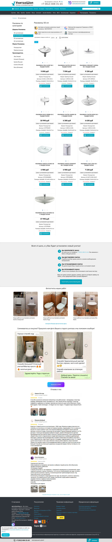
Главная (14, 18)
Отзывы (56, 8)
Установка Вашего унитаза (41, 516)
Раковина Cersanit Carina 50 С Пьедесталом (89, 66)
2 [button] (44, 62)
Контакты (63, 8)
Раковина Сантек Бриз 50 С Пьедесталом (89, 115)
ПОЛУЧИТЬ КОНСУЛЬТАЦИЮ (71, 282)
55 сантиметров (18, 38)
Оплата (36, 8)
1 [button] (42, 62)
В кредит (41, 8)
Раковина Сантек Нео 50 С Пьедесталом (67, 66)
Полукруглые (17, 47)
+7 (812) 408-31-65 (83, 252)
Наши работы (49, 8)
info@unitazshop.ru (20, 518)
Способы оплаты (60, 508)
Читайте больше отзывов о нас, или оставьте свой (56, 494)
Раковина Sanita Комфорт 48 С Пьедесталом (67, 164)
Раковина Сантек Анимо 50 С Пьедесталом (67, 115)
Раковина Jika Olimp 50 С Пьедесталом (44, 66)
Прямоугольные (18, 50)
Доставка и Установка (26, 8)
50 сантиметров (18, 35)
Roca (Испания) (18, 67)
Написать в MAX (56, 384)
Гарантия (58, 510)
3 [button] (47, 62)
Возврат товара (60, 506)
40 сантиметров (18, 33)
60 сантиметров (18, 41)
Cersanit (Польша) (19, 59)
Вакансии (36, 508)
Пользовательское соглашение (87, 510)
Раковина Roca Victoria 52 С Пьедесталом (44, 213)
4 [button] (48, 111)
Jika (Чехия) (17, 56)
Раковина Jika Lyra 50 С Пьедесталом (89, 164)
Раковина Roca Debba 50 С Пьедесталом (45, 115)
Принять (5, 535)
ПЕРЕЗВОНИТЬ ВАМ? (78, 3)
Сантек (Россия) (18, 64)
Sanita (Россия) (18, 62)
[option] (44, 51)
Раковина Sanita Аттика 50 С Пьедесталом (44, 164)
